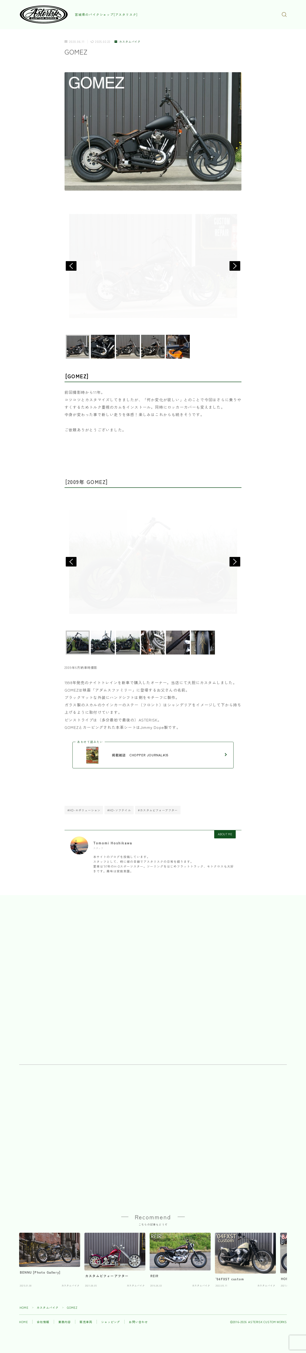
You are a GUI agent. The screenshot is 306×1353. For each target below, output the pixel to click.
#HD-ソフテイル (119, 810)
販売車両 (86, 1322)
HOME (24, 1307)
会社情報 (43, 1322)
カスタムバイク (128, 41)
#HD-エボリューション (83, 810)
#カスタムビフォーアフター (158, 810)
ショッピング (110, 1322)
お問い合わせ (138, 1322)
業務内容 (64, 1322)
